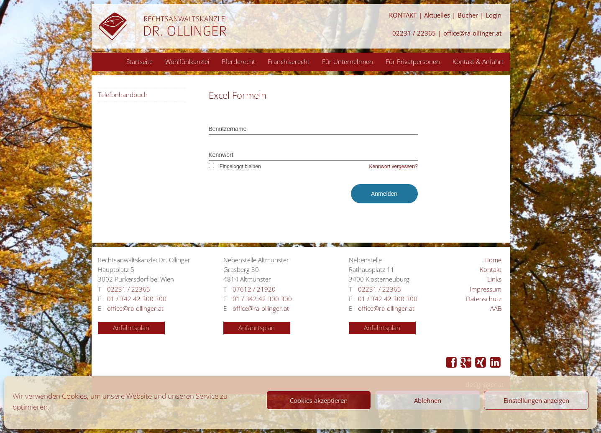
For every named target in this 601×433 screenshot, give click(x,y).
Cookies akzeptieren (319, 400)
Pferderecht (238, 61)
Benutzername (228, 129)
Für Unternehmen (347, 61)
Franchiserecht (288, 61)
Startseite (139, 61)
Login (493, 15)
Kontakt (490, 270)
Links (494, 279)
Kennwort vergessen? (393, 166)
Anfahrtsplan (131, 328)
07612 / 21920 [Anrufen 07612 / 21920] (254, 289)
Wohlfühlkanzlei (187, 61)
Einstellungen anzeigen (536, 400)
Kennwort (221, 154)
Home (492, 260)
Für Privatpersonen (413, 61)
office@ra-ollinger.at (472, 33)
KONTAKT (403, 15)
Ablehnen (427, 400)
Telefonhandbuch (123, 95)
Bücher (468, 15)
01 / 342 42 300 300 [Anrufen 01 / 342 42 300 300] (136, 299)
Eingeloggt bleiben (235, 166)
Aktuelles (437, 15)
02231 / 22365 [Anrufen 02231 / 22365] (414, 33)
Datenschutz (483, 299)
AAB (495, 309)
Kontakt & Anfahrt (478, 61)
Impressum (485, 289)
